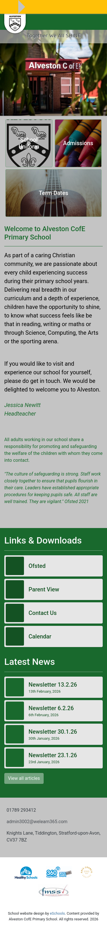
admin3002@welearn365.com (37, 821)
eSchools (57, 913)
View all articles (24, 778)
